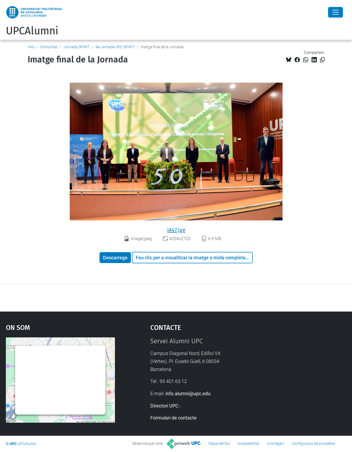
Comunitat (49, 47)
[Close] (335, 12)
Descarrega (115, 257)
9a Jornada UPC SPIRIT (115, 47)
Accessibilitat (248, 443)
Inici (31, 47)
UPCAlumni (32, 31)
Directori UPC (164, 406)
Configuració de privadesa (313, 443)
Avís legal (274, 443)
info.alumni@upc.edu (187, 393)
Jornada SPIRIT (77, 47)
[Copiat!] (322, 60)
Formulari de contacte (173, 418)
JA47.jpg (176, 230)
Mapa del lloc (219, 443)
